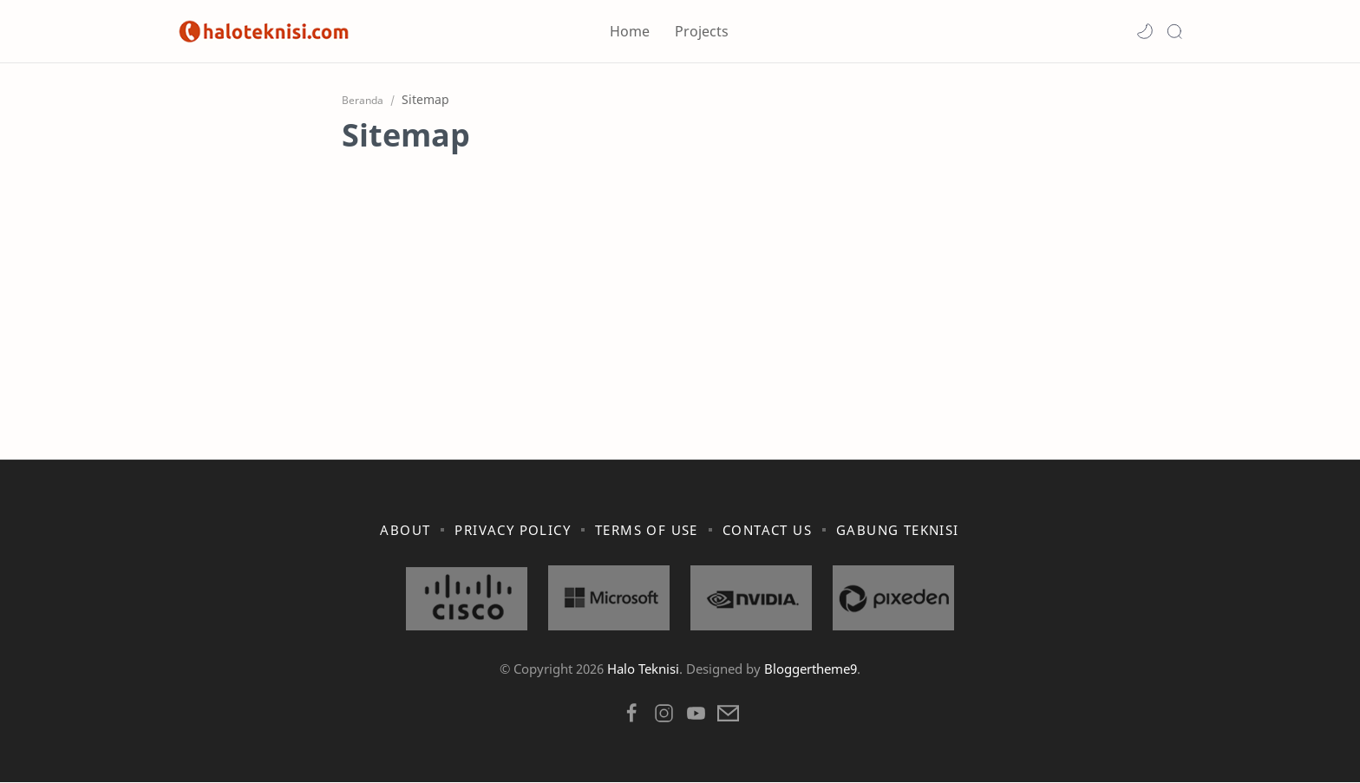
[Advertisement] (680, 277)
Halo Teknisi (643, 669)
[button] (1145, 31)
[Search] (1174, 31)
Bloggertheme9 (810, 669)
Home (630, 31)
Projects (702, 31)
